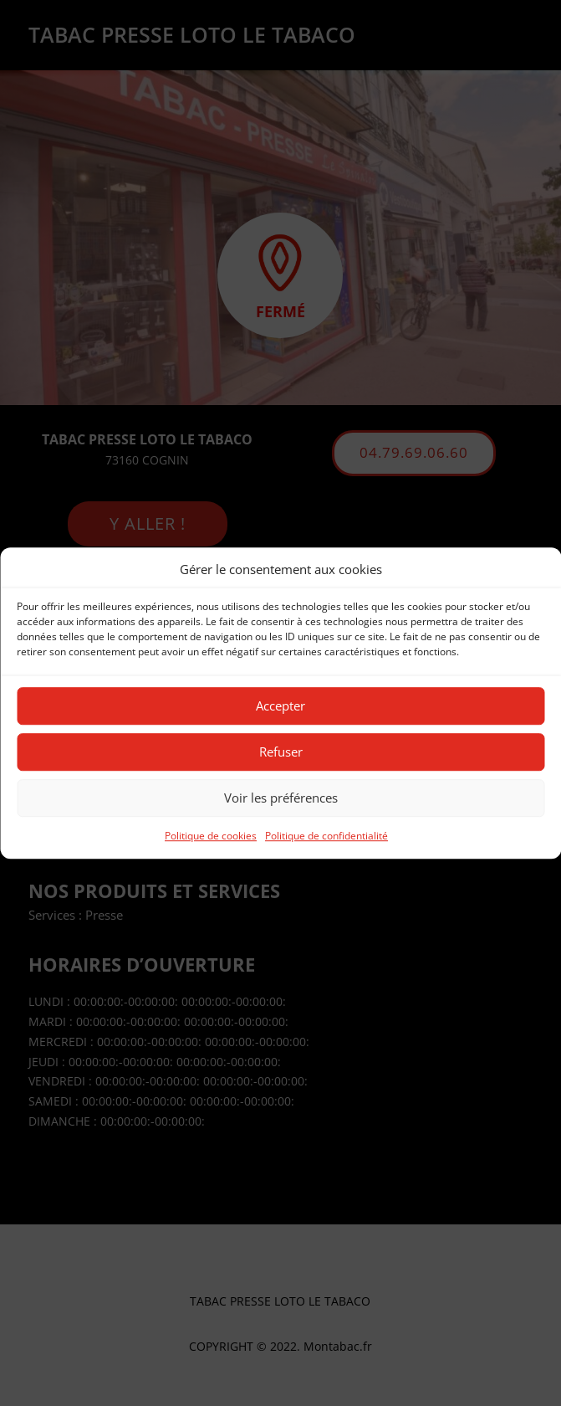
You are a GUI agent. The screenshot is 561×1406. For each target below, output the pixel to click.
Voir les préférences (281, 798)
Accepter (280, 706)
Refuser (281, 752)
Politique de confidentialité (326, 836)
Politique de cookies (211, 836)
